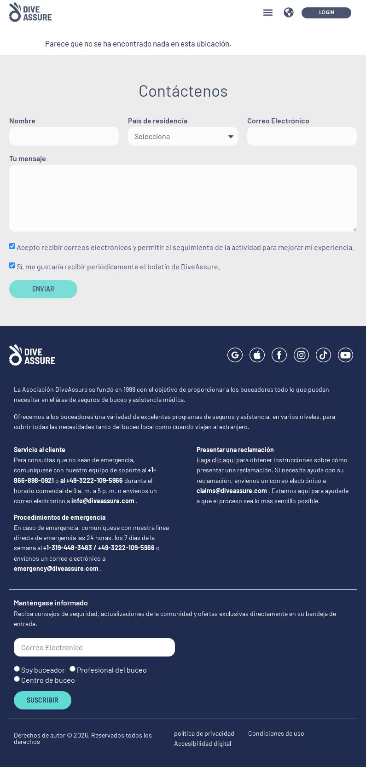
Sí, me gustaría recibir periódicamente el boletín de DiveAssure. (118, 266)
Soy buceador (43, 669)
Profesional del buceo (112, 669)
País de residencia (157, 121)
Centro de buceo (48, 679)
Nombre (22, 121)
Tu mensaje (27, 159)
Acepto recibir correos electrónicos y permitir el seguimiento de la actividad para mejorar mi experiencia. (185, 247)
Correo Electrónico (278, 121)
